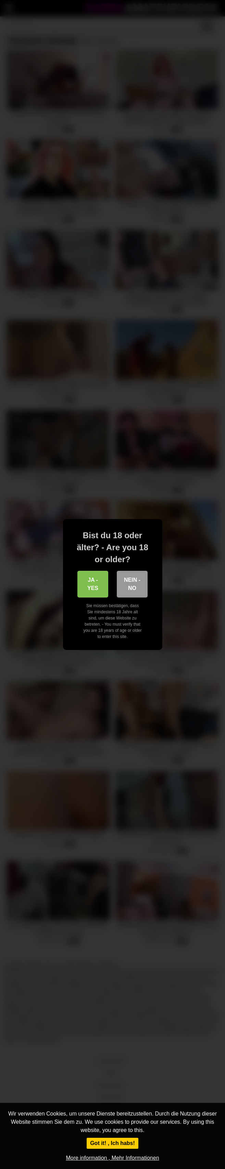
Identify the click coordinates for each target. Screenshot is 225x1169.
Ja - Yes (92, 584)
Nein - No (132, 584)
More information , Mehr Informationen (112, 1158)
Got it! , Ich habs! (112, 1143)
